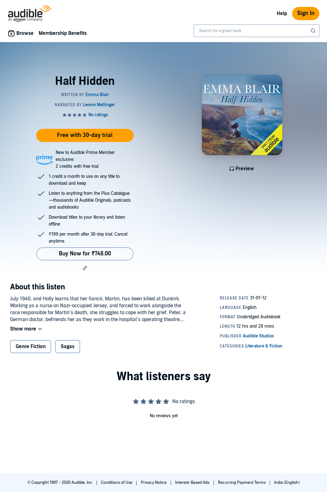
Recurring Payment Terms (242, 482)
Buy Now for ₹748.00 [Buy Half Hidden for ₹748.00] (85, 253)
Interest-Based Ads (192, 482)
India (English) (287, 482)
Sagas (68, 346)
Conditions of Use (117, 482)
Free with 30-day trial (85, 135)
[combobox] (256, 31)
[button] (84, 268)
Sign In (305, 13)
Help (282, 13)
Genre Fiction (31, 346)
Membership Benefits (63, 33)
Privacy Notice (154, 482)
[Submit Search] (313, 31)
